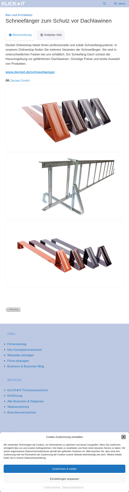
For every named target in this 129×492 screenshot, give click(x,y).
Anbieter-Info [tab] (51, 35)
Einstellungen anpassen (64, 481)
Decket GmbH (20, 80)
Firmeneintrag (16, 344)
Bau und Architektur (18, 15)
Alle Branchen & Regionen (25, 401)
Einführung (14, 395)
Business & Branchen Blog (25, 366)
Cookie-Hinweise (52, 489)
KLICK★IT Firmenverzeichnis (27, 390)
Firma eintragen (18, 361)
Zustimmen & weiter (64, 471)
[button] (123, 439)
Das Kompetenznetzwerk (24, 350)
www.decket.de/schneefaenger (30, 72)
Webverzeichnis (18, 407)
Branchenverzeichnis (21, 412)
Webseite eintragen (20, 355)
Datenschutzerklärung (72, 489)
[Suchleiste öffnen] (104, 3)
